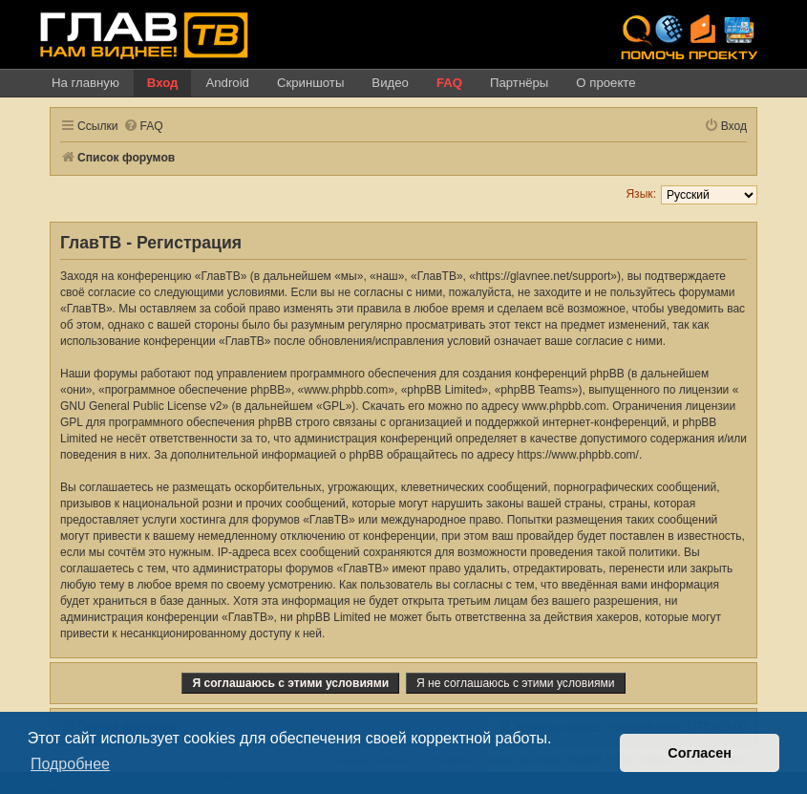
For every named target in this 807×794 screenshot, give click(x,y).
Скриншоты (310, 82)
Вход (163, 82)
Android (226, 82)
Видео (390, 82)
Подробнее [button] (70, 764)
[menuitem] (143, 126)
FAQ (449, 82)
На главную (85, 82)
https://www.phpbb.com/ (578, 454)
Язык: (641, 194)
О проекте (605, 82)
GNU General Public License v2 (141, 406)
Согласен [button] (700, 753)
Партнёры (519, 82)
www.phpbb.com (563, 406)
